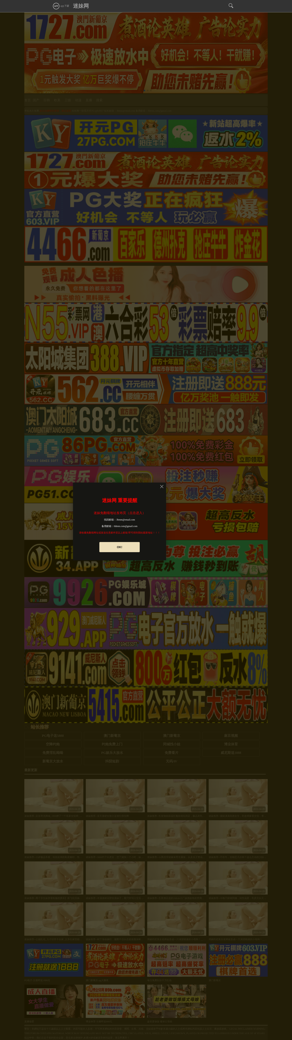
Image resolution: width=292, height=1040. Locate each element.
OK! (119, 547)
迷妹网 (81, 6)
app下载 (61, 5)
